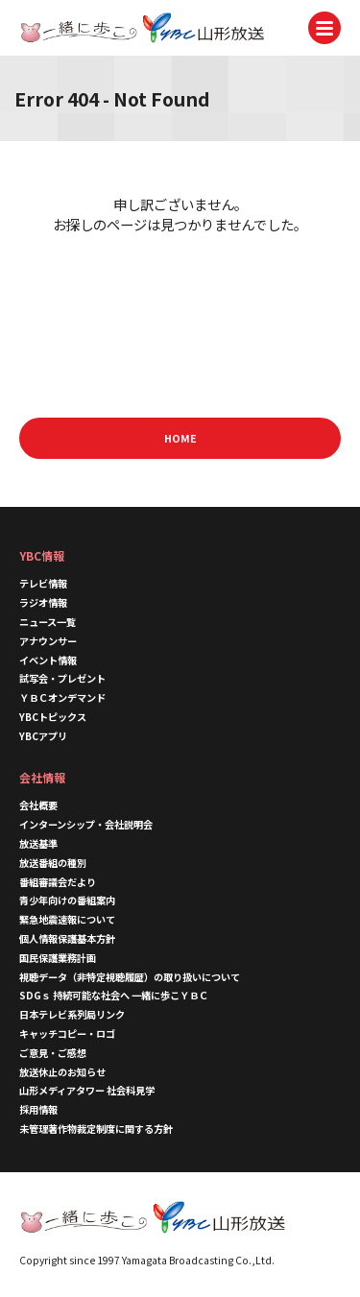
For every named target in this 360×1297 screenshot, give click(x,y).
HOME (180, 437)
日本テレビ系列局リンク (72, 1014)
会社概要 (38, 805)
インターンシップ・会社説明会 (86, 824)
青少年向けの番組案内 (67, 900)
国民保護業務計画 (57, 957)
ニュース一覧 (47, 621)
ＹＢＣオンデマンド (62, 697)
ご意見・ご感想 (52, 1052)
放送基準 (38, 843)
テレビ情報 (43, 583)
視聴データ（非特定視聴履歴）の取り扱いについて (129, 977)
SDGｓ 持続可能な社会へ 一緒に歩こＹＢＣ (113, 995)
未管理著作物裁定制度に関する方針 (96, 1128)
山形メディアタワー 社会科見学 (87, 1090)
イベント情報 (48, 660)
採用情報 (38, 1109)
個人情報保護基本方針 (67, 938)
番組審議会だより (57, 882)
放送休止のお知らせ (62, 1072)
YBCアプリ (43, 736)
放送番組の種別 (52, 862)
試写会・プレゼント (62, 678)
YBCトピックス (52, 716)
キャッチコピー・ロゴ (67, 1033)
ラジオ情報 (43, 602)
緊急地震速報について (67, 919)
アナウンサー (48, 641)
